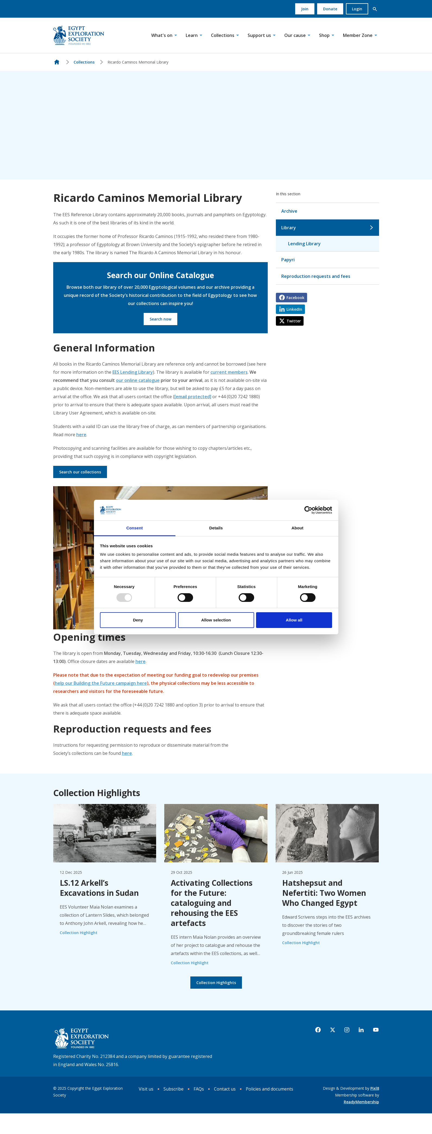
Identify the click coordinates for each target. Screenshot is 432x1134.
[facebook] (318, 1030)
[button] (375, 9)
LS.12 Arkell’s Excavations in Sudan (99, 888)
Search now (160, 319)
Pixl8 (374, 1088)
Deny (138, 620)
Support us (259, 35)
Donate (330, 8)
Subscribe (173, 1089)
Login (357, 8)
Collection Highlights (216, 982)
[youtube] (376, 1030)
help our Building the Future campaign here (101, 683)
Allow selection (216, 620)
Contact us (225, 1089)
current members (229, 372)
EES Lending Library (132, 372)
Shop (324, 35)
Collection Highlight (78, 932)
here (81, 435)
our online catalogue (138, 380)
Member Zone (358, 35)
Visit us (146, 1089)
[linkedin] (361, 1030)
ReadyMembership (361, 1101)
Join (304, 8)
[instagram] (347, 1030)
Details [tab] (216, 528)
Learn (192, 35)
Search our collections (80, 472)
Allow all (294, 620)
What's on (161, 35)
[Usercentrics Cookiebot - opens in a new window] (308, 510)
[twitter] (332, 1030)
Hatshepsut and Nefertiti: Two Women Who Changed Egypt (324, 893)
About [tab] (298, 528)
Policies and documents (269, 1089)
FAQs (199, 1089)
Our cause (295, 35)
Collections (222, 35)
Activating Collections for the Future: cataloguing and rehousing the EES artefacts (212, 903)
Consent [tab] (134, 528)
